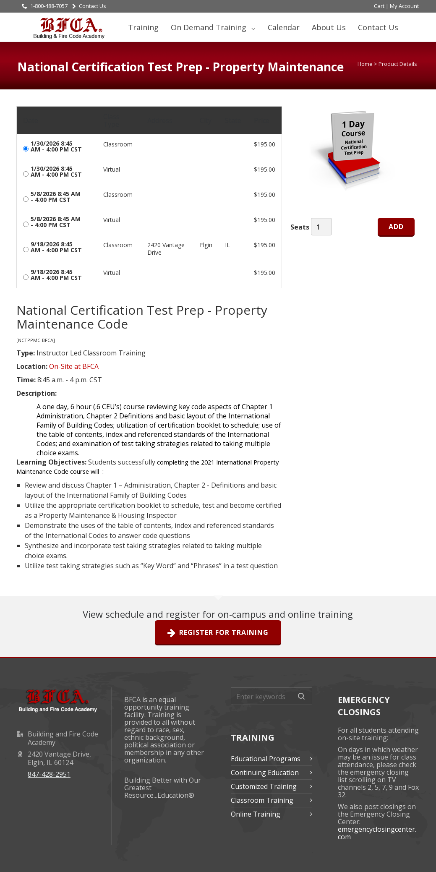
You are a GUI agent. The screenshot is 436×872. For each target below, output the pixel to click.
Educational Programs (265, 758)
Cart (379, 6)
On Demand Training (209, 27)
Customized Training (264, 786)
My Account (404, 6)
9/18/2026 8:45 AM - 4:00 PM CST (56, 247)
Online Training (255, 814)
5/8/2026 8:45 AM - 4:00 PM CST (56, 197)
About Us (329, 27)
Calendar (284, 27)
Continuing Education (265, 772)
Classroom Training (262, 800)
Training (143, 27)
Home (365, 64)
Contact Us (89, 6)
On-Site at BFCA (74, 366)
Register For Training (218, 633)
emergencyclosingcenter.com (377, 833)
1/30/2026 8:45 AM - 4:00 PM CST (56, 146)
